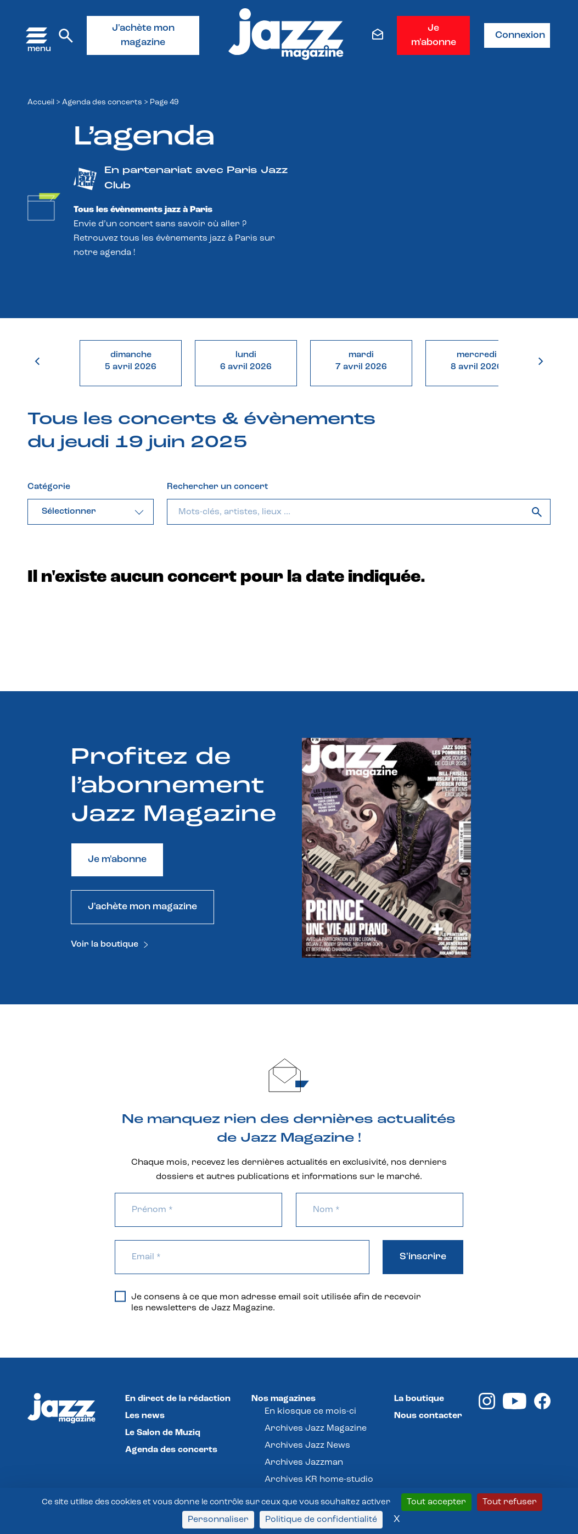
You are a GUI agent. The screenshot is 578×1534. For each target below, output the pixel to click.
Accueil (40, 102)
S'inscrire (423, 1257)
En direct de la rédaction (178, 1398)
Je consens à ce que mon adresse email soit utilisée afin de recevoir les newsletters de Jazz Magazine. (268, 1302)
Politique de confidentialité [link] (321, 1519)
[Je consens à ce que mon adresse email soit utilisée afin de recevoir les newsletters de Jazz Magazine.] (120, 1296)
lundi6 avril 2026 (246, 361)
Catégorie (48, 486)
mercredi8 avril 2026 (476, 361)
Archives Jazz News (307, 1445)
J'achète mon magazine (143, 35)
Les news (145, 1415)
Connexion (520, 35)
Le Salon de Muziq (162, 1433)
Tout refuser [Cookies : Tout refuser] (509, 1502)
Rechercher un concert (217, 486)
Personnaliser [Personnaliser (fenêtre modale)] (218, 1519)
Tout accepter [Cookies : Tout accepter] (436, 1502)
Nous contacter (428, 1415)
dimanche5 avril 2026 (130, 361)
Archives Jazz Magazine (316, 1428)
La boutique (419, 1398)
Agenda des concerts (102, 102)
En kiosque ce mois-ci (310, 1411)
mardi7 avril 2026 (361, 361)
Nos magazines (283, 1398)
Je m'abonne (433, 35)
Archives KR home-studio (319, 1479)
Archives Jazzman (304, 1462)
